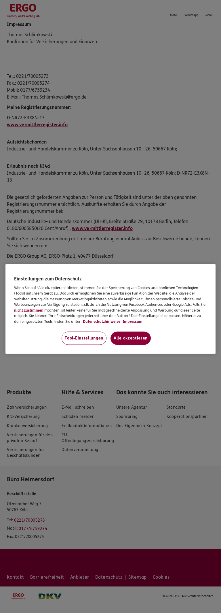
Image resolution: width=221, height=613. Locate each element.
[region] (110, 309)
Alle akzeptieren (131, 338)
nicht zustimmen (28, 310)
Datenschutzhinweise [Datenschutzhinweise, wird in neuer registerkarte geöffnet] (101, 321)
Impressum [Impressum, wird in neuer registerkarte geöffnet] (132, 321)
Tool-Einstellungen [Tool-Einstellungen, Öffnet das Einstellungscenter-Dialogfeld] (84, 338)
